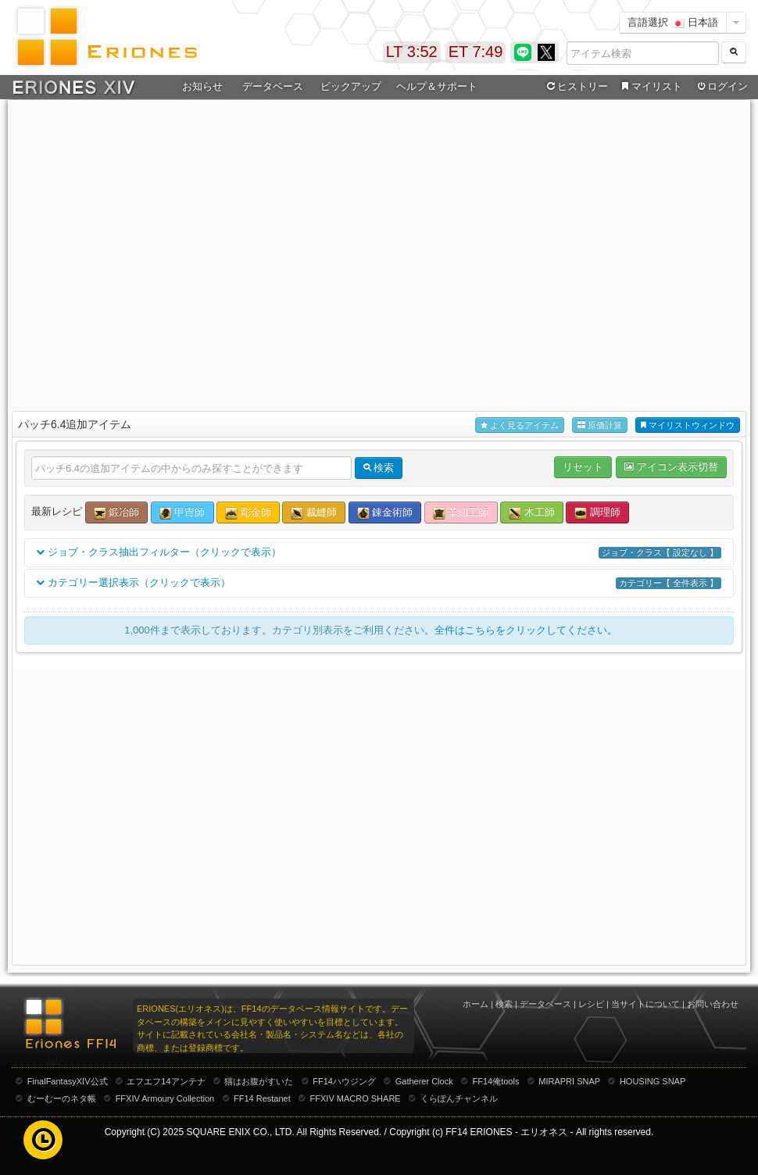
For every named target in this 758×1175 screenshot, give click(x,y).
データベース (272, 86)
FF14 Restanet (262, 1098)
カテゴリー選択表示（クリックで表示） (379, 583)
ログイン (721, 86)
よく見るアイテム (520, 425)
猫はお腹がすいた (258, 1081)
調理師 (597, 513)
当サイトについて (645, 1004)
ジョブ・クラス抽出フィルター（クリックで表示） (379, 552)
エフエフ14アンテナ (166, 1081)
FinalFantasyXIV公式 (67, 1081)
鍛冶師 (117, 513)
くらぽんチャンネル (459, 1098)
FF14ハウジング (344, 1081)
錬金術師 (385, 513)
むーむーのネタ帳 (61, 1098)
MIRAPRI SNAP (569, 1081)
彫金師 (248, 513)
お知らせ (202, 86)
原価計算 (599, 425)
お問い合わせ (712, 1004)
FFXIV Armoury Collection (165, 1098)
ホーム (475, 1004)
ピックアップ (350, 86)
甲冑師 (182, 513)
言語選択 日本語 (672, 22)
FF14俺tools (496, 1081)
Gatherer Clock (424, 1081)
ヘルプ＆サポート (436, 86)
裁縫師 (314, 513)
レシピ (591, 1004)
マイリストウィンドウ (688, 425)
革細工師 (461, 513)
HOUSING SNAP (652, 1081)
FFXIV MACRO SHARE (355, 1098)
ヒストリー (575, 86)
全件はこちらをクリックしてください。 (525, 630)
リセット (583, 467)
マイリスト (649, 86)
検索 (504, 1004)
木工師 (532, 513)
